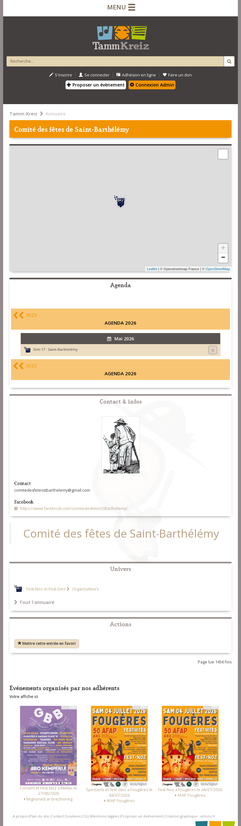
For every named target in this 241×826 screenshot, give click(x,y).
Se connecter (94, 75)
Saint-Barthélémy (63, 349)
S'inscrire (60, 75)
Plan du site (39, 816)
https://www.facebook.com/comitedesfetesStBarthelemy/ (73, 508)
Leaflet (152, 269)
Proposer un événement (142, 816)
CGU (85, 816)
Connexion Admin (152, 85)
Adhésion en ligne (136, 75)
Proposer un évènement (96, 85)
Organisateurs (85, 589)
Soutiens (72, 816)
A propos (20, 816)
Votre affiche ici (23, 696)
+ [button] (223, 248)
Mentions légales (104, 816)
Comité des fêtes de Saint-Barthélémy (121, 533)
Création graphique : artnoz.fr (189, 816)
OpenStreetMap (217, 269)
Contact (57, 816)
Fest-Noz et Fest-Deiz (46, 589)
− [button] (223, 258)
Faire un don (177, 75)
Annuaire (55, 113)
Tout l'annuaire (34, 602)
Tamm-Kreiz (23, 113)
